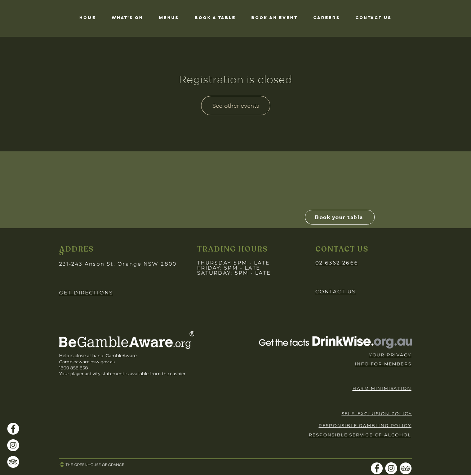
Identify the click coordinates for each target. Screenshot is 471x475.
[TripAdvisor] (13, 462)
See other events (235, 105)
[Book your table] (340, 217)
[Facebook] (13, 429)
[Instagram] (13, 445)
